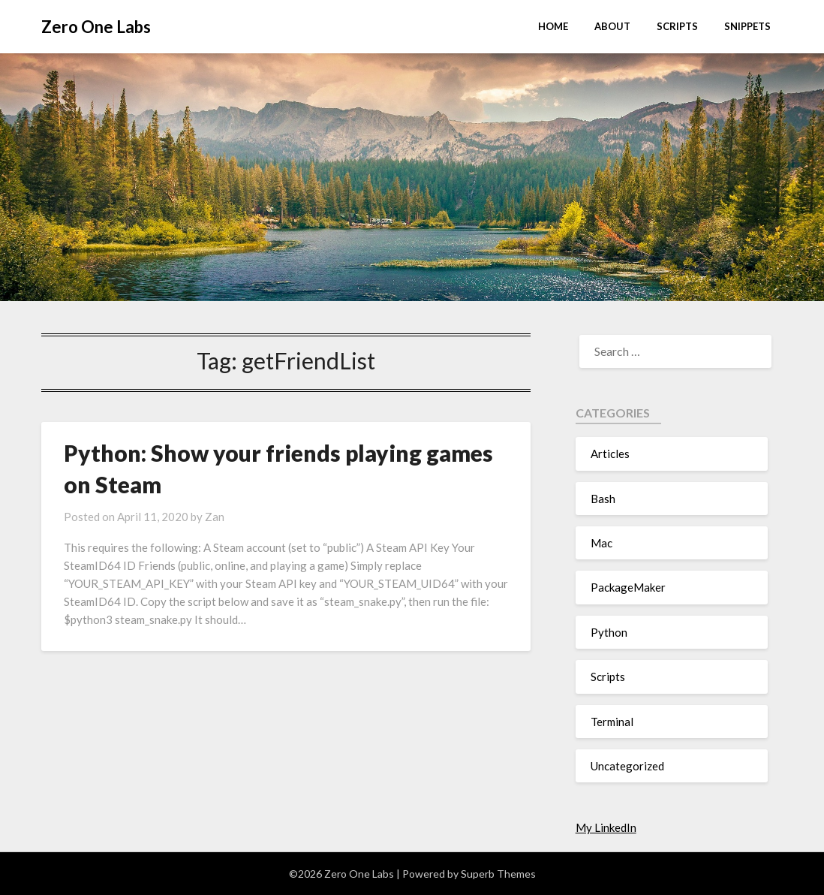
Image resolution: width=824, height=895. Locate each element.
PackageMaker (628, 587)
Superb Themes (498, 873)
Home (553, 26)
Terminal (612, 721)
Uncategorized (627, 766)
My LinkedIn (606, 827)
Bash (603, 498)
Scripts (677, 26)
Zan (214, 516)
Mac (601, 543)
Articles (610, 453)
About (612, 26)
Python (609, 632)
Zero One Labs (96, 27)
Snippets (747, 26)
